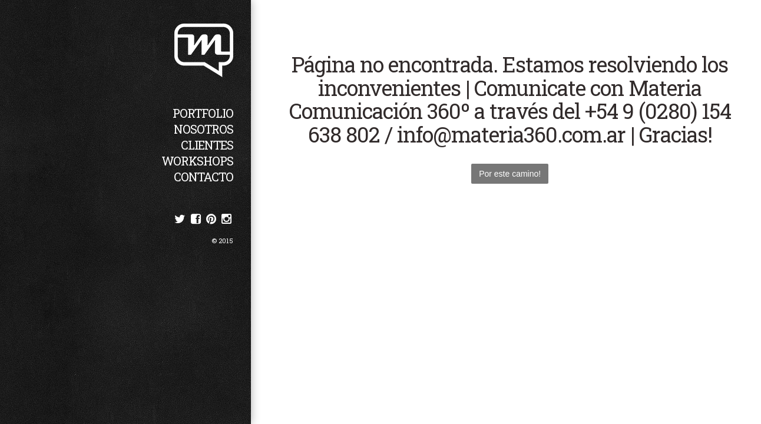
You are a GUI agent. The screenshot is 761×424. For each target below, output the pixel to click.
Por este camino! (510, 173)
